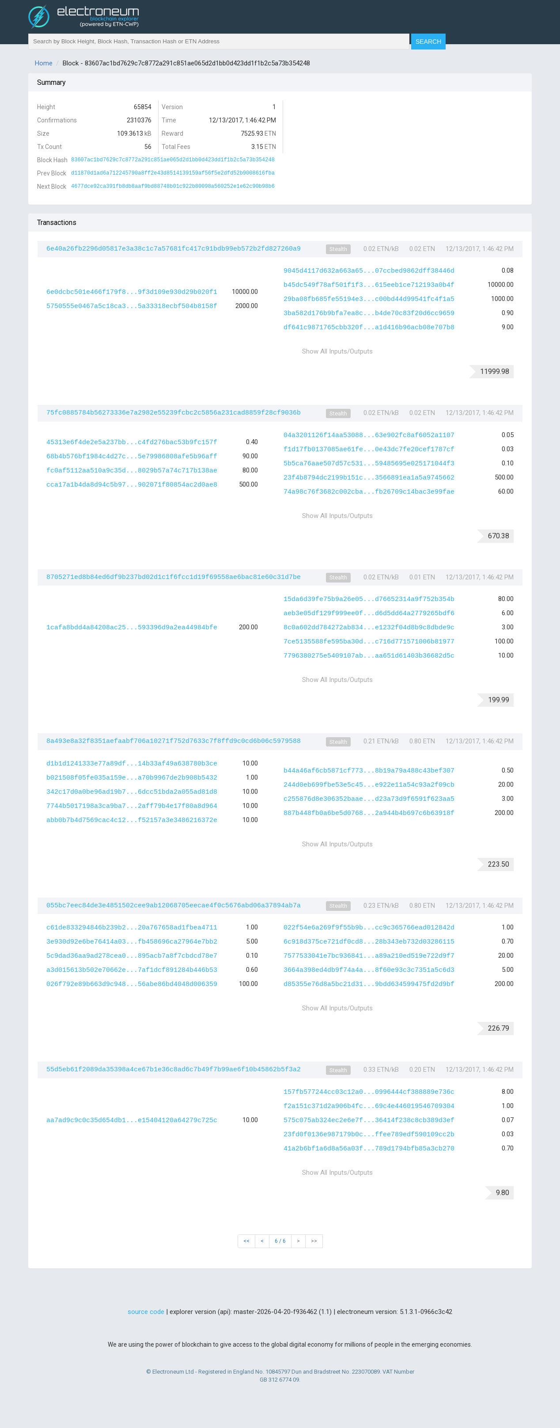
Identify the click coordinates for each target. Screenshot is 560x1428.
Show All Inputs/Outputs (337, 351)
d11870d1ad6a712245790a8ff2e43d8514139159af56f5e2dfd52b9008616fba (173, 173)
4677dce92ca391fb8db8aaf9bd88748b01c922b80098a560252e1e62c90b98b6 (173, 186)
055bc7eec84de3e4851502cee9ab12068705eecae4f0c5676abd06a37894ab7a (173, 906)
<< (246, 1241)
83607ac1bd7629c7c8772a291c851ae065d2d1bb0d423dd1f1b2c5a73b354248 (173, 160)
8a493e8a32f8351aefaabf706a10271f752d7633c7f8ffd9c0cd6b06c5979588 (173, 741)
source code (146, 1312)
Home (44, 63)
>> (314, 1241)
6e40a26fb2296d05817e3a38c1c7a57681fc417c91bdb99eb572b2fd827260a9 (173, 249)
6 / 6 (280, 1241)
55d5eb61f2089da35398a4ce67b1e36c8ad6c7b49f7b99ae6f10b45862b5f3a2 (173, 1070)
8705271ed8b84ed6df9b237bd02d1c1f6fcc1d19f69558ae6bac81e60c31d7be (173, 577)
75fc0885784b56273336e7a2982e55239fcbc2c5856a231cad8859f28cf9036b (173, 413)
